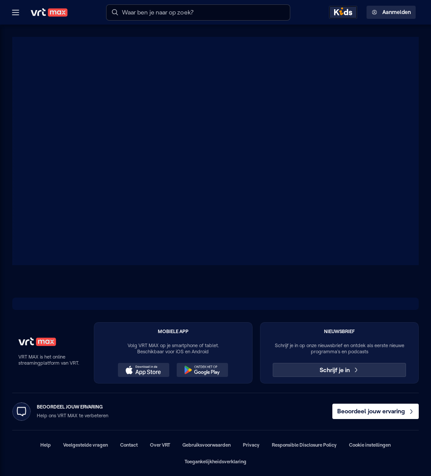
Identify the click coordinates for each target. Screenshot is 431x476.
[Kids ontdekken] (343, 12)
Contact (129, 445)
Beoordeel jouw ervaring (375, 411)
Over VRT (160, 445)
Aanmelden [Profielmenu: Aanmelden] (391, 12)
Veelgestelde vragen (85, 445)
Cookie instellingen (370, 445)
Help (45, 445)
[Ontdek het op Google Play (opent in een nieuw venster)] (202, 370)
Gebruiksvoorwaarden (206, 445)
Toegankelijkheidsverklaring (215, 461)
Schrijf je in (340, 369)
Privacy (251, 445)
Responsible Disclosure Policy (304, 445)
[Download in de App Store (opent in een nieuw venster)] (143, 370)
